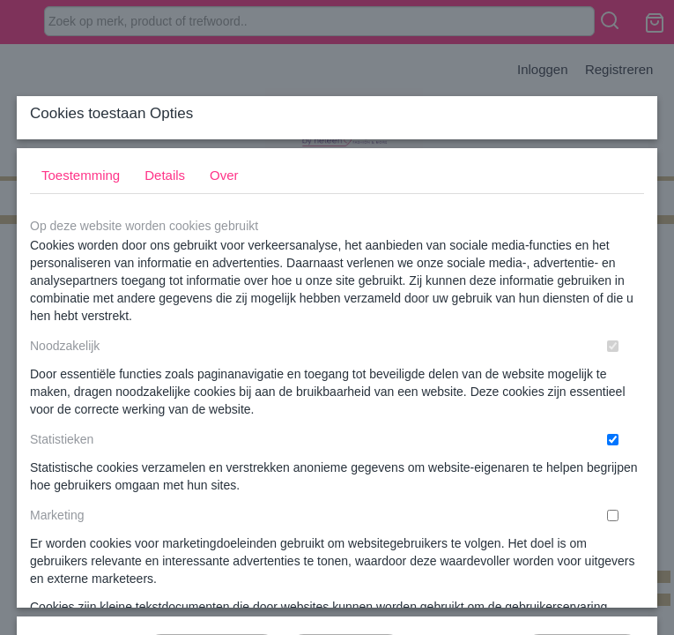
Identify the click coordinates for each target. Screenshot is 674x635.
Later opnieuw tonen (212, 525)
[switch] (612, 461)
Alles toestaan (463, 525)
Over (224, 290)
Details (164, 290)
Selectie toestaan (346, 525)
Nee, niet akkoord (582, 525)
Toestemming (80, 290)
